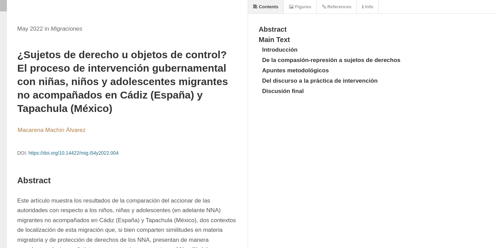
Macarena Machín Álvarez (51, 130)
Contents (265, 6)
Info (367, 6)
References (337, 6)
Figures (300, 6)
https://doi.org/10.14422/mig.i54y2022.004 (74, 153)
